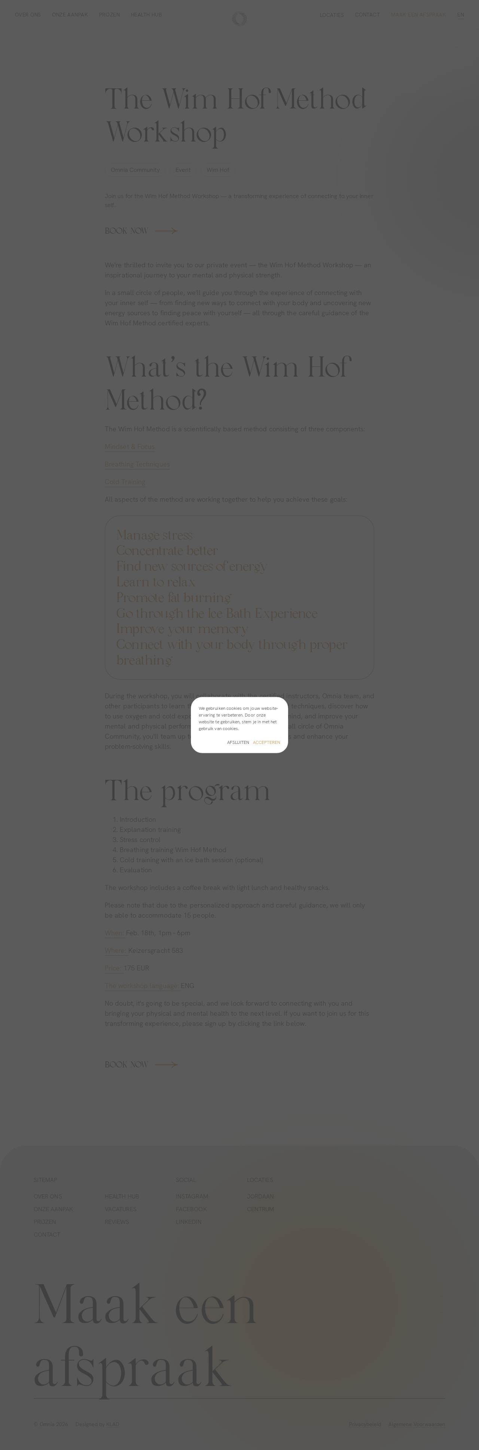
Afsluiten (238, 742)
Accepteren (266, 742)
